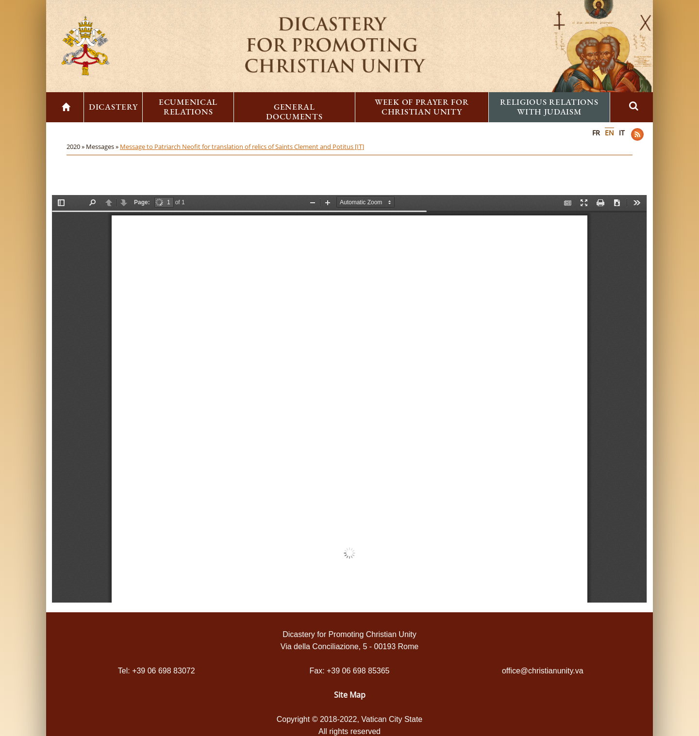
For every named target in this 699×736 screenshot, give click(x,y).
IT (622, 132)
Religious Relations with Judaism (549, 107)
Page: (142, 202)
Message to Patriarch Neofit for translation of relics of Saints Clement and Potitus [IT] (242, 146)
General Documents (294, 111)
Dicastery (113, 106)
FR (596, 132)
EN (609, 132)
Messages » (103, 146)
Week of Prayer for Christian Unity (422, 107)
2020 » (76, 146)
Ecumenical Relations (188, 107)
